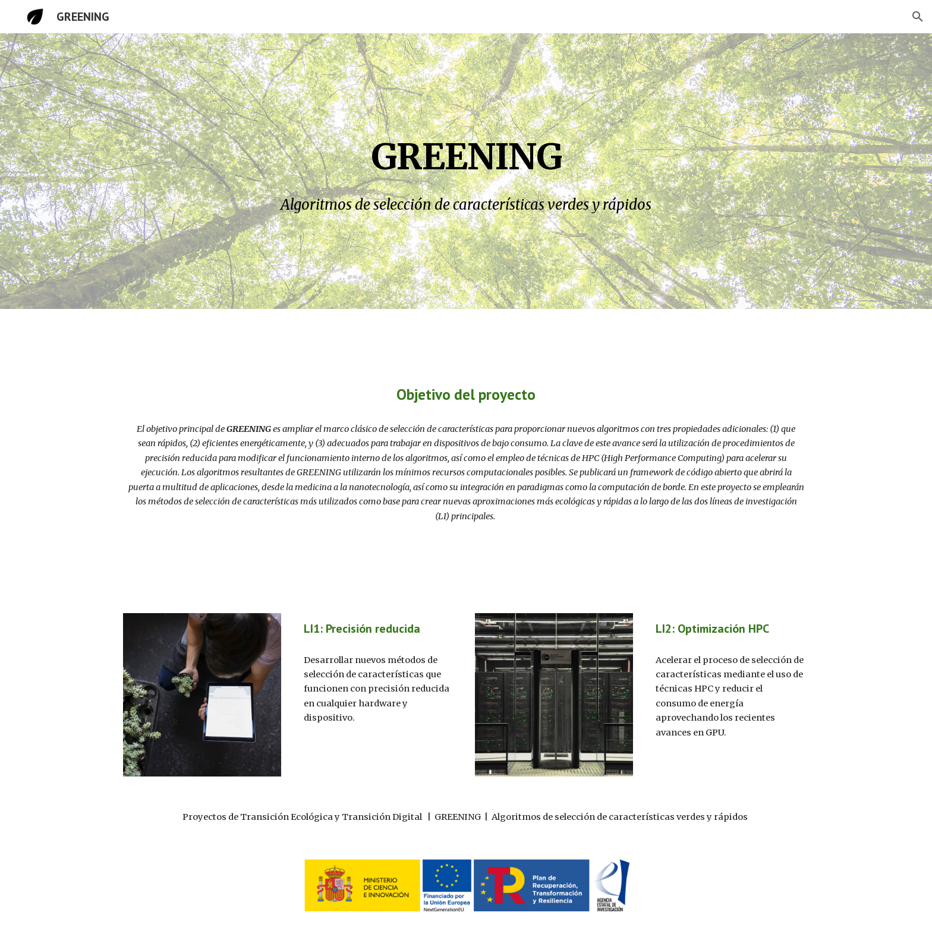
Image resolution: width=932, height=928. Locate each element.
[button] (917, 16)
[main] (466, 150)
